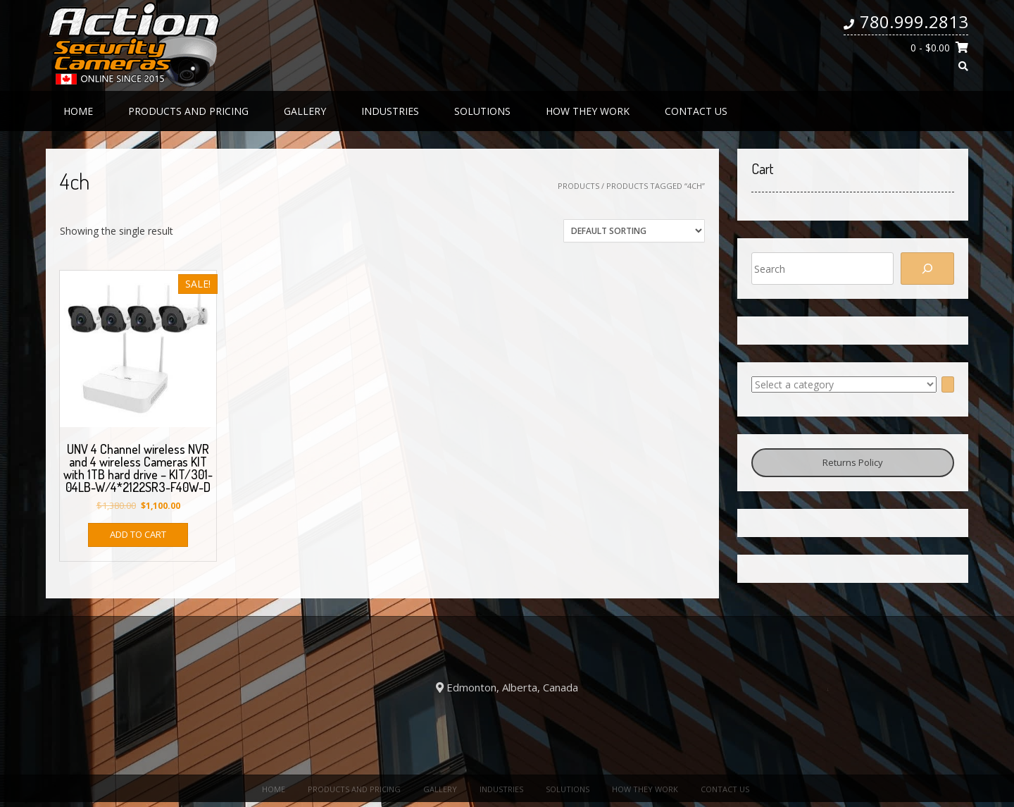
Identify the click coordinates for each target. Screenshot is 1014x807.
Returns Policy (852, 462)
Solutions (482, 111)
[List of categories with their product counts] (844, 384)
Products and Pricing (188, 111)
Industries (390, 111)
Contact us (696, 111)
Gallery (305, 111)
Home (78, 111)
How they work (588, 111)
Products (578, 185)
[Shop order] (634, 230)
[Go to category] (947, 384)
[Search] (927, 268)
